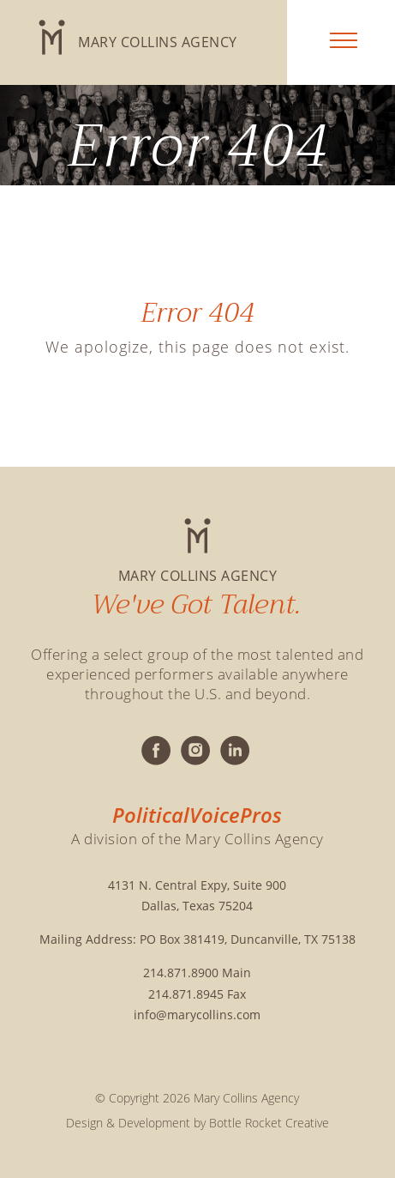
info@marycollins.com (197, 1014)
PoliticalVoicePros (197, 815)
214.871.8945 (186, 994)
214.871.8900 (180, 972)
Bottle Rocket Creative (269, 1123)
